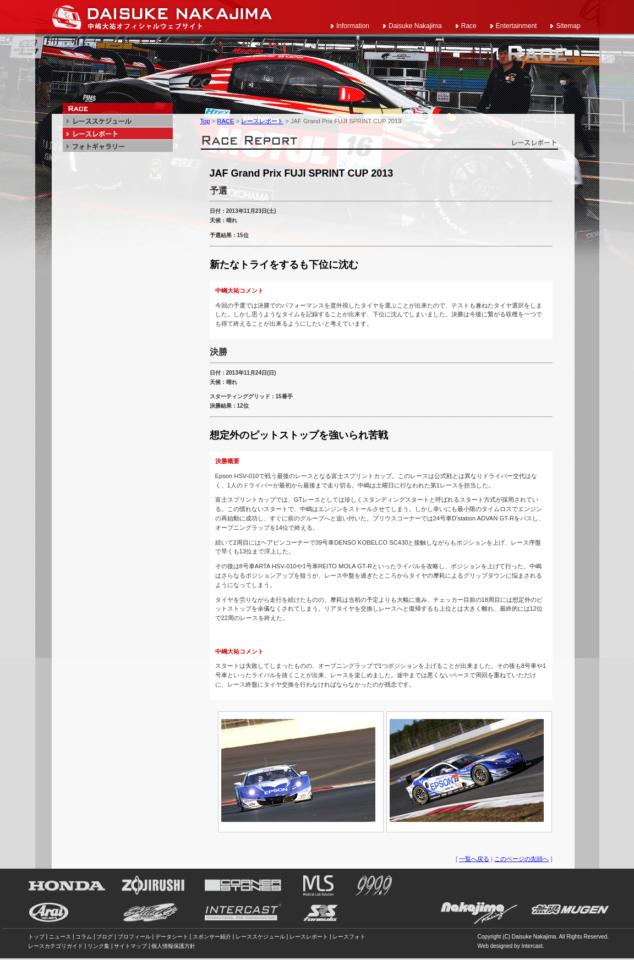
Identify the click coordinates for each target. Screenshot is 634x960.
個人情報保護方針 (173, 946)
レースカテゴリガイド (55, 946)
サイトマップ (130, 946)
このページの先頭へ (521, 858)
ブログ (104, 937)
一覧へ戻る (474, 858)
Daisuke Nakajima (415, 26)
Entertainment (516, 26)
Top (205, 121)
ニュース (60, 937)
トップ (36, 937)
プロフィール (134, 937)
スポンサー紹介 (212, 937)
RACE (225, 121)
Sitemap (568, 26)
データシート (171, 937)
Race (469, 26)
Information (352, 26)
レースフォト (348, 937)
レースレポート (262, 121)
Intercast (531, 946)
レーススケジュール (260, 937)
